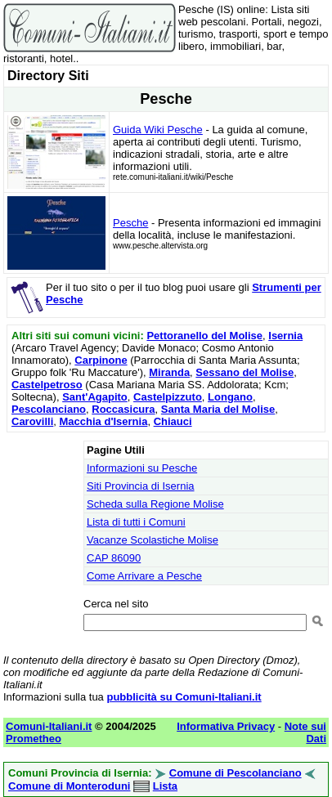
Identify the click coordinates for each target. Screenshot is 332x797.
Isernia (285, 335)
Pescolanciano (48, 409)
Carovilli (32, 421)
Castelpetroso (47, 384)
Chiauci (173, 421)
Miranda (169, 372)
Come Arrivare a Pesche (144, 576)
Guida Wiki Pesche (158, 129)
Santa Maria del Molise (218, 409)
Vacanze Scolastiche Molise (152, 540)
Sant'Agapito (95, 397)
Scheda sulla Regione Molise (155, 504)
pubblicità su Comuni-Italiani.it (183, 697)
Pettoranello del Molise (204, 335)
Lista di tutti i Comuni (136, 522)
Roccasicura (123, 409)
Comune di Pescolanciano (235, 773)
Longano (230, 397)
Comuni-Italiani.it (49, 726)
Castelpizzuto (167, 397)
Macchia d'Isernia (104, 421)
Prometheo (33, 738)
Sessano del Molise (244, 372)
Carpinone (100, 360)
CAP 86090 (114, 558)
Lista (165, 786)
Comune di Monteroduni (69, 786)
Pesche (130, 223)
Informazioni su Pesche (142, 468)
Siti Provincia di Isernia (141, 486)
